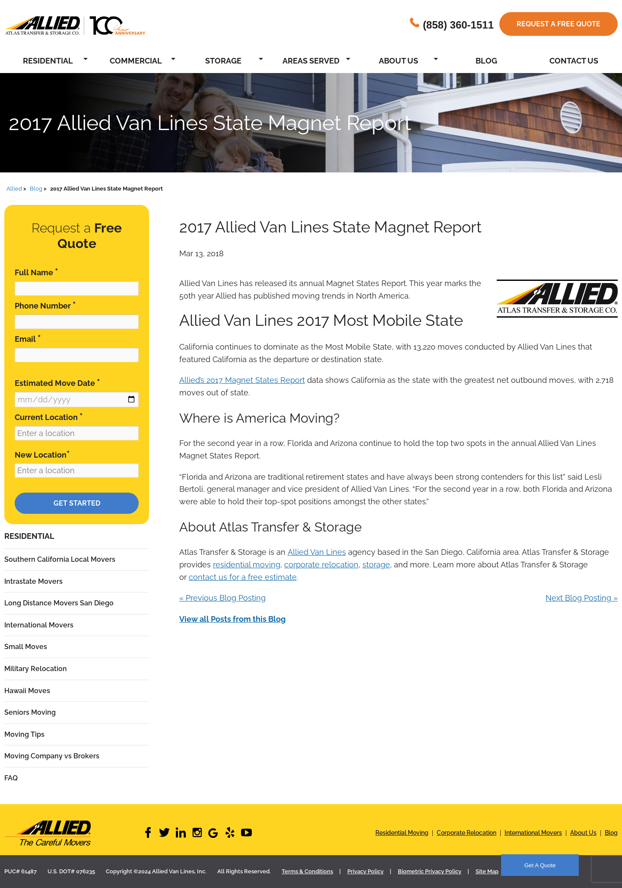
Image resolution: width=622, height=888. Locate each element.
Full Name (36, 272)
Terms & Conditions (307, 871)
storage (376, 564)
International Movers (38, 625)
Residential (48, 60)
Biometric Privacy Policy (429, 871)
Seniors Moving (30, 712)
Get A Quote (540, 865)
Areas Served (311, 60)
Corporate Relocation (466, 832)
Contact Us (573, 60)
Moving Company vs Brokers (51, 756)
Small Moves (25, 647)
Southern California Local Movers (59, 559)
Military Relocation (35, 669)
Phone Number (45, 305)
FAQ (11, 778)
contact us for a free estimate (243, 577)
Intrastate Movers (33, 581)
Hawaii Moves (27, 691)
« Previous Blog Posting (222, 597)
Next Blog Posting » (582, 597)
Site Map (487, 871)
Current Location (49, 416)
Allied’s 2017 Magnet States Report (242, 380)
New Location (42, 454)
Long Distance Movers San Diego (59, 603)
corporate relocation (321, 564)
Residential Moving (401, 832)
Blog (486, 60)
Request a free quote (558, 24)
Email (28, 338)
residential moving (246, 564)
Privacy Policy (365, 871)
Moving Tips (24, 734)
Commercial (136, 60)
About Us (398, 60)
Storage (223, 60)
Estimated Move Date (57, 382)
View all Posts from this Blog (232, 619)
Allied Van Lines (317, 552)
